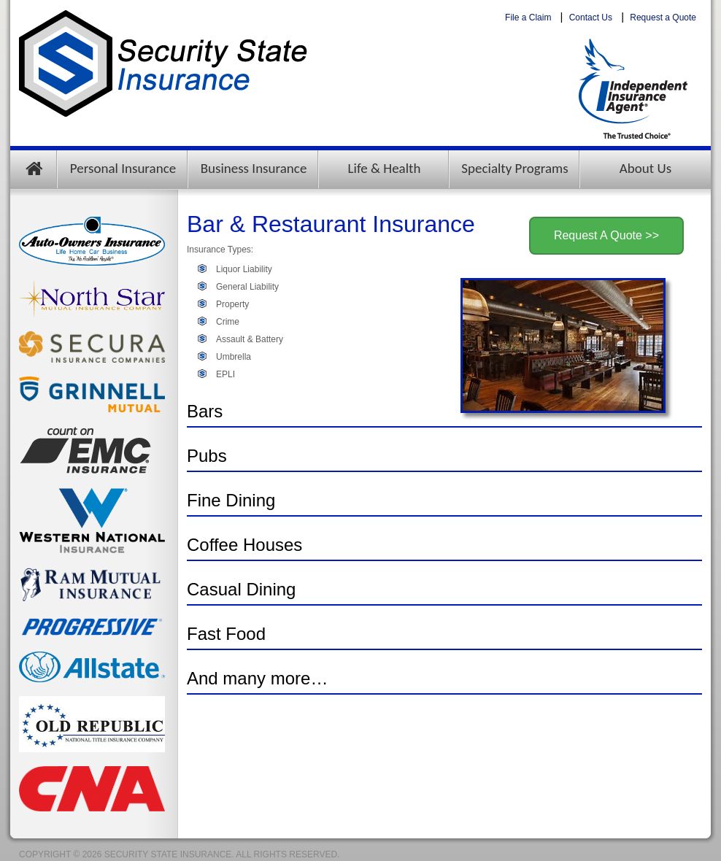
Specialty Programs (514, 168)
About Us (645, 168)
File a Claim (528, 17)
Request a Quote (663, 17)
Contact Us (590, 17)
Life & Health (384, 168)
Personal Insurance (123, 168)
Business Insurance (254, 168)
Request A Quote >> (606, 235)
